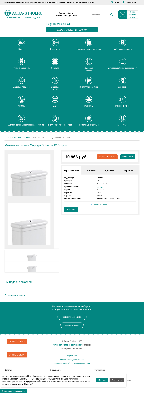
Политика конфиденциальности (71, 360)
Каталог (25, 2)
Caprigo (100, 187)
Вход (117, 2)
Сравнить (71, 210)
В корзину (127, 157)
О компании (9, 2)
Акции (19, 2)
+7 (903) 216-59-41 (58, 24)
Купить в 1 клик (107, 157)
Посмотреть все (100, 204)
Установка (60, 2)
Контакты (70, 2)
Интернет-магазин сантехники (67, 345)
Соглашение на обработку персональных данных (72, 363)
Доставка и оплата (46, 2)
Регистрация (130, 2)
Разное (27, 137)
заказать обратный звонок (72, 30)
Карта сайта (72, 356)
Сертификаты (81, 2)
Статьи (91, 2)
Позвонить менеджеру (72, 317)
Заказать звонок (72, 325)
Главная (7, 137)
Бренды (33, 2)
